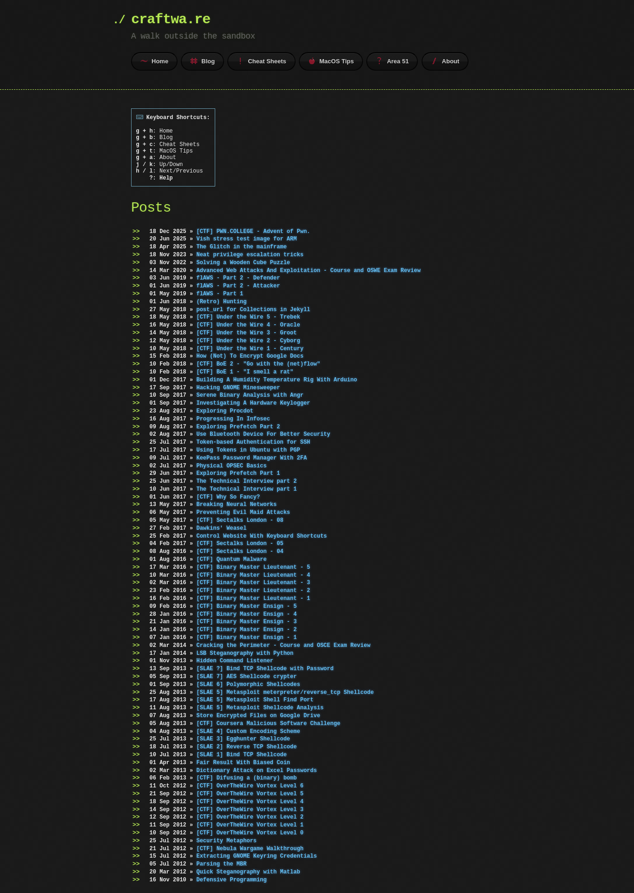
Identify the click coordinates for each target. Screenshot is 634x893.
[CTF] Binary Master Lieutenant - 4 (253, 575)
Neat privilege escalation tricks (249, 255)
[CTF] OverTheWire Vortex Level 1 (249, 825)
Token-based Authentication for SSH (253, 442)
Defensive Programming (231, 880)
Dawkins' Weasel (221, 528)
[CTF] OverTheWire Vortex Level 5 (249, 794)
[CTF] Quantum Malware (231, 559)
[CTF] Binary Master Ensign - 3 (246, 622)
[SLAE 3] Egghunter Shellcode (243, 739)
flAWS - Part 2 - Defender (238, 278)
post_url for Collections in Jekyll (253, 309)
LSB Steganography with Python (244, 653)
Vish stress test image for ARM (246, 239)
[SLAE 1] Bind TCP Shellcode (241, 755)
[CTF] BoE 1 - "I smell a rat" (244, 372)
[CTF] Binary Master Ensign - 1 (246, 637)
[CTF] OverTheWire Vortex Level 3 (249, 809)
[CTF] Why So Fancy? (228, 497)
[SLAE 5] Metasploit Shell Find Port (254, 700)
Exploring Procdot (224, 411)
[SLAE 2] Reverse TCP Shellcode (246, 747)
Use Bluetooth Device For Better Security (263, 434)
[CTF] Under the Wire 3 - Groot (246, 333)
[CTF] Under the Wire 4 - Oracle (248, 325)
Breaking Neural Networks (236, 504)
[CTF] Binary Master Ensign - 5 (246, 606)
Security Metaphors (226, 841)
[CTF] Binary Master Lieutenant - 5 (253, 567)
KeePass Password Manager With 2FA (251, 458)
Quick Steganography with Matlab (248, 872)
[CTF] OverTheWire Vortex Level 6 (249, 786)
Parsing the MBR (221, 864)
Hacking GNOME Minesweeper (238, 387)
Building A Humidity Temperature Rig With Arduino (276, 380)
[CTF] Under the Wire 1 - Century (249, 348)
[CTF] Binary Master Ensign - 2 (246, 629)
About (445, 61)
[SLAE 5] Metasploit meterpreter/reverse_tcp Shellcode (285, 692)
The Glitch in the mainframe (241, 247)
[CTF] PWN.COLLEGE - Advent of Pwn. (253, 231)
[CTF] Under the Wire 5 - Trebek (248, 317)
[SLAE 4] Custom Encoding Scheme (248, 731)
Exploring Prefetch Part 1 (238, 473)
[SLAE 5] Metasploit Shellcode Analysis (260, 708)
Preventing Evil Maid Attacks (243, 512)
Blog (202, 61)
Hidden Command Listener (234, 661)
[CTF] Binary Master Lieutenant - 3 (253, 582)
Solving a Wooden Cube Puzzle (243, 263)
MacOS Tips (331, 61)
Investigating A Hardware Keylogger (253, 403)
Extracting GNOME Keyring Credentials (256, 856)
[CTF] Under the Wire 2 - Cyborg (248, 341)
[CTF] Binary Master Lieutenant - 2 (253, 590)
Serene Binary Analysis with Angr (249, 395)
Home (154, 61)
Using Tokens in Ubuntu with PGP (248, 450)
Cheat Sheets (261, 61)
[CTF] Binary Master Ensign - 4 (246, 614)
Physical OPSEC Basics (231, 465)
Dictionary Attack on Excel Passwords (256, 770)
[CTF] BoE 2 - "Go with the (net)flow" (258, 364)
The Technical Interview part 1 (246, 489)
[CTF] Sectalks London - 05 (239, 543)
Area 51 (392, 61)
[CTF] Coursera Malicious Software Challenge (268, 723)
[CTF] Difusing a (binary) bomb (246, 778)
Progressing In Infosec (233, 419)
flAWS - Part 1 (219, 294)
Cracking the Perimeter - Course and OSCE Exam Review (283, 645)
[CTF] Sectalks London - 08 (239, 520)
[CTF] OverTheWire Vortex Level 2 (249, 817)
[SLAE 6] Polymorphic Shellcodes (248, 684)
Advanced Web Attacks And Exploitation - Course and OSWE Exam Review (308, 270)
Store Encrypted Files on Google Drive (258, 716)
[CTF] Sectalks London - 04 (239, 551)
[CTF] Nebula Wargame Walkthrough (249, 848)
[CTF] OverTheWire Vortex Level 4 (249, 802)
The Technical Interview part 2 (246, 481)
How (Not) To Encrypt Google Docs (249, 356)
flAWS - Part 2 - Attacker (238, 286)
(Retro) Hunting (221, 302)
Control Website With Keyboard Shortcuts (261, 536)
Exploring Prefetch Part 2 (238, 426)
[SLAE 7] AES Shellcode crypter (246, 676)
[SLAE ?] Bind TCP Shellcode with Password (264, 669)
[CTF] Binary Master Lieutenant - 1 (253, 598)
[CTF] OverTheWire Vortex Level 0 (249, 833)
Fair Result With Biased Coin (243, 762)
